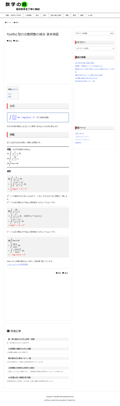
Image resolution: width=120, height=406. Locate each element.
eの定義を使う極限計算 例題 (19, 377)
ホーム (9, 22)
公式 (9, 94)
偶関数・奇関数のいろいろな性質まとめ (88, 66)
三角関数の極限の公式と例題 (19, 349)
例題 (9, 97)
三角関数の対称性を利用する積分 (21, 368)
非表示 (14, 89)
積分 (17, 22)
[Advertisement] (38, 64)
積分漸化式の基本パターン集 (19, 358)
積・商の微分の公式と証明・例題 (21, 339)
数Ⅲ (17, 41)
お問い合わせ (79, 133)
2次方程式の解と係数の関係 (84, 63)
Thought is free (71, 400)
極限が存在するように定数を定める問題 (88, 75)
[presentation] (22, 117)
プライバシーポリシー (82, 140)
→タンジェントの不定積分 (17, 264)
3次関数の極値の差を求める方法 (86, 78)
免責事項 (78, 143)
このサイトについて (82, 136)
